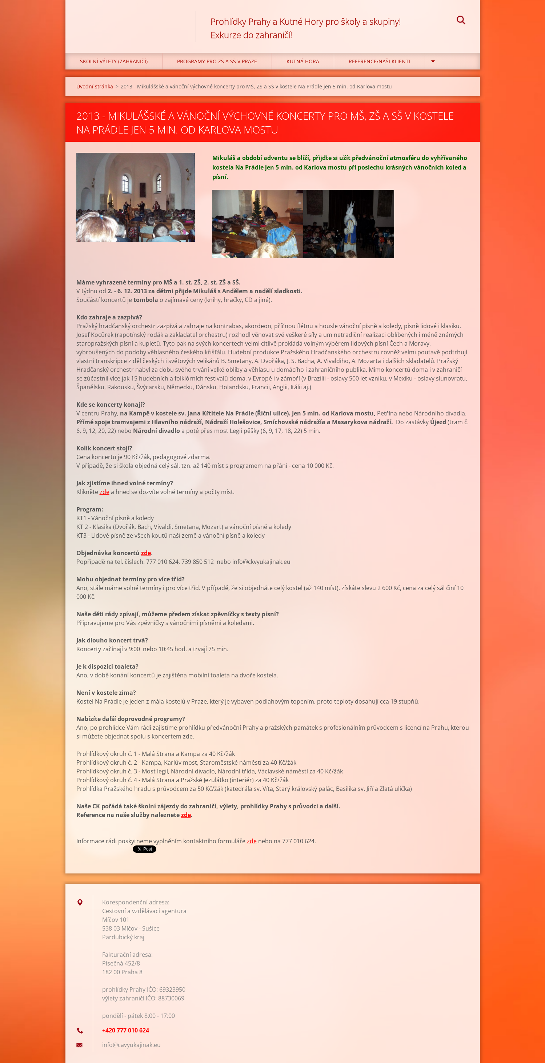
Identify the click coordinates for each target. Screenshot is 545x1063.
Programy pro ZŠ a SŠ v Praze (217, 61)
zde (104, 492)
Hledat (461, 21)
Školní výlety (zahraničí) (114, 61)
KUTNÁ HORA (302, 61)
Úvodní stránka (94, 86)
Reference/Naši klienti (379, 61)
